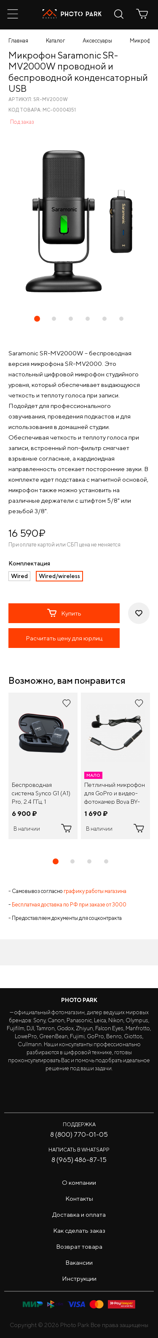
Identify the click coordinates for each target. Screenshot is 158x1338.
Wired (19, 576)
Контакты (79, 1198)
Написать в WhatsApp (79, 1149)
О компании (79, 1182)
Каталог (55, 40)
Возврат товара (79, 1246)
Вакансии (79, 1262)
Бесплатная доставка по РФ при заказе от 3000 (69, 904)
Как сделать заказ (79, 1230)
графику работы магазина (95, 891)
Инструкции (79, 1278)
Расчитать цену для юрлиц (64, 638)
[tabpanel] (43, 766)
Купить (64, 613)
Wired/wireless (59, 576)
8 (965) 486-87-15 (79, 1160)
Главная (18, 40)
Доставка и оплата (79, 1214)
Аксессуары (97, 40)
